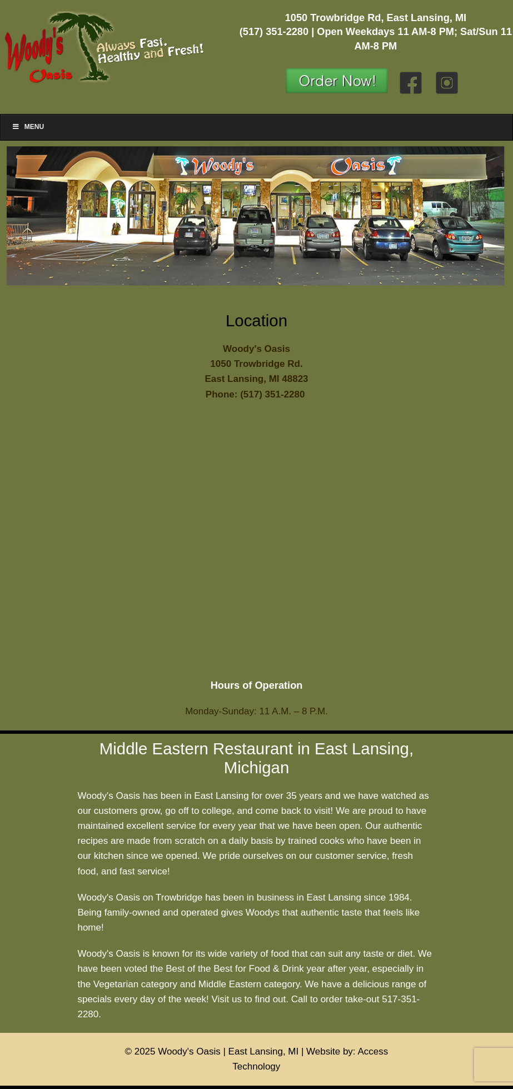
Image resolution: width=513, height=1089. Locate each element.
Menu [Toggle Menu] (28, 127)
